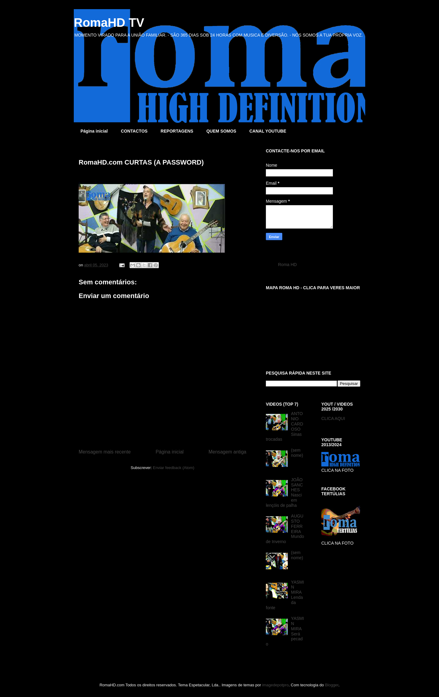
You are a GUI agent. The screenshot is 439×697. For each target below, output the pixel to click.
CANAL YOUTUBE (267, 131)
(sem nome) (297, 453)
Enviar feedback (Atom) (174, 467)
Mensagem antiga (227, 451)
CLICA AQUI (333, 418)
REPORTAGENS (177, 131)
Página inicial (94, 131)
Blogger (331, 685)
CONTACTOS (134, 131)
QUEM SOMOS (221, 131)
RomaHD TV (109, 22)
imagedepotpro (275, 685)
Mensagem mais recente (105, 451)
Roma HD (287, 264)
